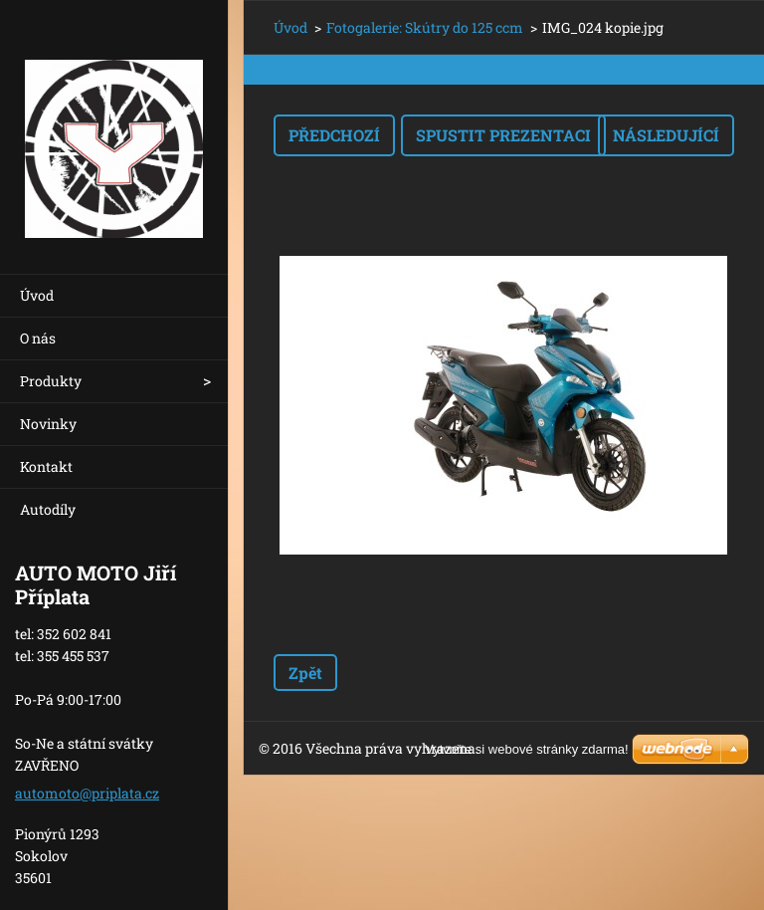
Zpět (305, 672)
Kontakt (46, 466)
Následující (666, 134)
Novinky (48, 423)
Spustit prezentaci (503, 134)
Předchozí (334, 134)
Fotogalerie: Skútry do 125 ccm (424, 27)
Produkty (51, 380)
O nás (38, 338)
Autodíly (48, 509)
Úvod (37, 295)
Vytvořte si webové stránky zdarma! (527, 749)
